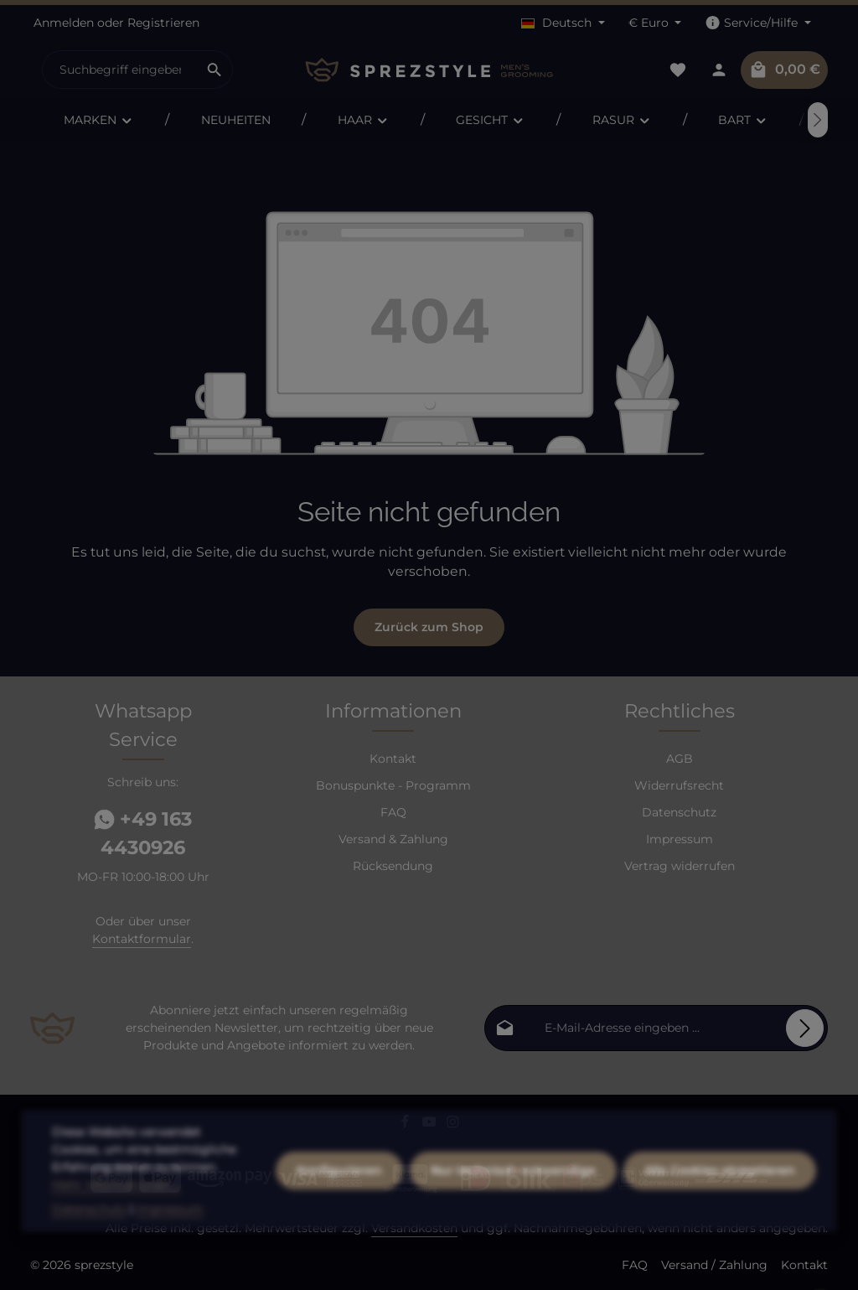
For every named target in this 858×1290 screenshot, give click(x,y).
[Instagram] (453, 1124)
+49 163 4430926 (143, 833)
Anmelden (64, 22)
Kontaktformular (141, 938)
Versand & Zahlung (393, 839)
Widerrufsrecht (679, 785)
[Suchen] (215, 69)
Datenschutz (679, 812)
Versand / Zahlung (714, 1264)
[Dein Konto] (718, 70)
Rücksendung (393, 865)
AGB (679, 758)
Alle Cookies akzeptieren (719, 1197)
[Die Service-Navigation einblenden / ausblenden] (758, 23)
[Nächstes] (818, 119)
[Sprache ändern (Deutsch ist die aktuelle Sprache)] (563, 23)
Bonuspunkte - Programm (393, 785)
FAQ (393, 812)
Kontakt (393, 758)
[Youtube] (431, 1124)
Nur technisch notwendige (513, 1197)
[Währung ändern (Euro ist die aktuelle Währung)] (655, 23)
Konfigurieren (339, 1197)
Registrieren (163, 22)
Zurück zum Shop (429, 627)
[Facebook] (407, 1124)
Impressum (679, 839)
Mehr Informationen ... (116, 1211)
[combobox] (120, 69)
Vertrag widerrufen (679, 865)
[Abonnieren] (805, 1028)
